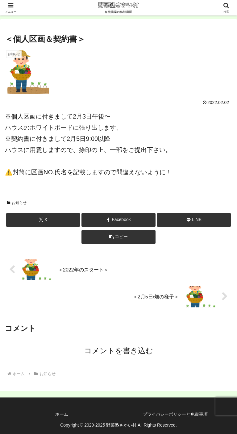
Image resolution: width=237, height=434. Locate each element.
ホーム (61, 414)
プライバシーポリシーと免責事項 (175, 414)
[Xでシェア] (43, 220)
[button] (118, 237)
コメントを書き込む (118, 350)
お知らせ (17, 203)
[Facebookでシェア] (118, 220)
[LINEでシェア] (194, 220)
